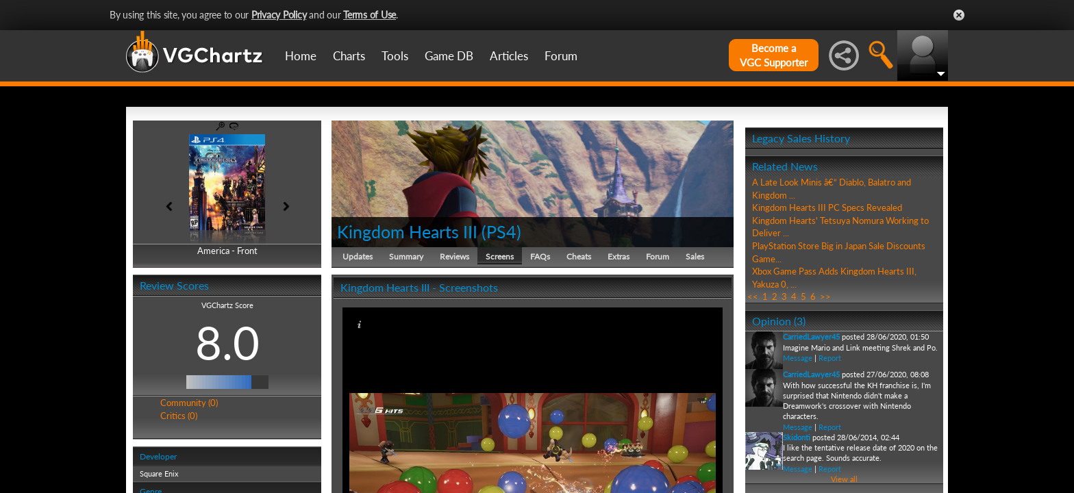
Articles (509, 56)
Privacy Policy (279, 15)
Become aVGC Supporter (774, 55)
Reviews (454, 256)
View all (844, 479)
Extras (618, 256)
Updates (357, 256)
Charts (349, 56)
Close (958, 15)
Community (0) (189, 402)
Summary (406, 256)
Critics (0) (178, 415)
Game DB (449, 56)
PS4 (501, 231)
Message (797, 357)
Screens (500, 256)
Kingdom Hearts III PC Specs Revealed (827, 207)
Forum (561, 56)
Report (830, 357)
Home (300, 56)
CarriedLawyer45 (811, 336)
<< (752, 296)
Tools (395, 56)
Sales (695, 256)
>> (825, 296)
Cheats (578, 256)
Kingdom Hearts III (407, 231)
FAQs (540, 256)
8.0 (227, 342)
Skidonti (796, 437)
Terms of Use (369, 15)
